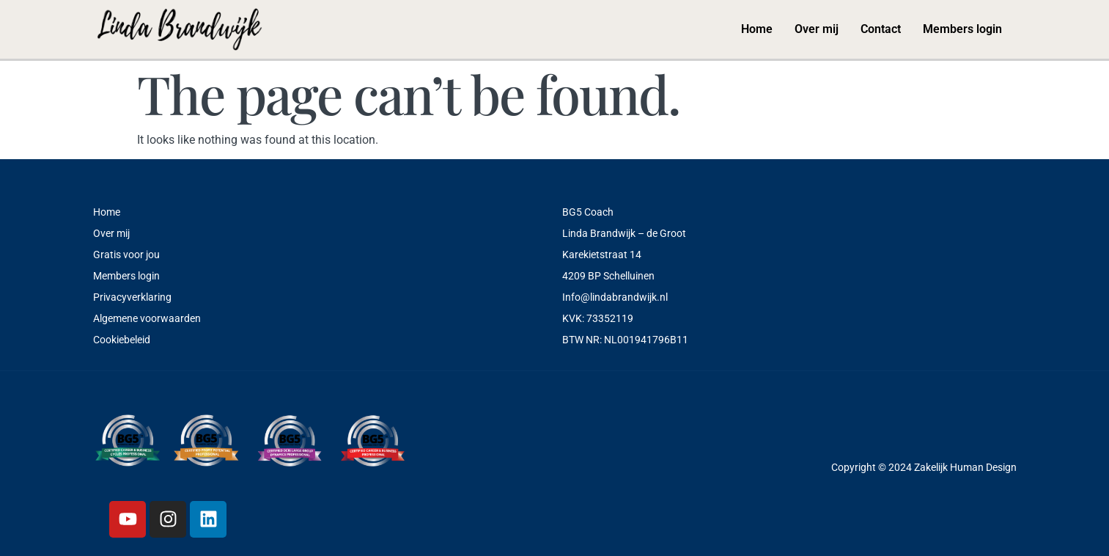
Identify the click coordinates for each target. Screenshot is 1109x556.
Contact (881, 29)
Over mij (817, 29)
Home (757, 29)
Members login (962, 29)
